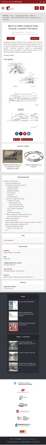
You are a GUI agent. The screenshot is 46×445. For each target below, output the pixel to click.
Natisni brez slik (27, 140)
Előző (9, 38)
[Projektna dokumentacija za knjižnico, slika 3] (23, 118)
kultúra (5, 253)
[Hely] (37, 8)
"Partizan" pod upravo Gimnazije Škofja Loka (18, 215)
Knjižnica (9, 211)
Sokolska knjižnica (12, 197)
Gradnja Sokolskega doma (13, 183)
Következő (36, 38)
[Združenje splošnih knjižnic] (23, 432)
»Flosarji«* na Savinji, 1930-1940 (26, 354)
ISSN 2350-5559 (35, 442)
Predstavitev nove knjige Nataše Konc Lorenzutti (25, 324)
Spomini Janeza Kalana (13, 213)
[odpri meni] (3, 8)
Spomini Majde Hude (15, 203)
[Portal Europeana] (23, 398)
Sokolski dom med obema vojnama (15, 185)
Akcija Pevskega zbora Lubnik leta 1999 (16, 224)
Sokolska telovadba (12, 187)
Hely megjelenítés (9, 241)
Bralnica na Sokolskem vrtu (15, 228)
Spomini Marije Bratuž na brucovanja (17, 217)
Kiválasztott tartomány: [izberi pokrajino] (12, 1)
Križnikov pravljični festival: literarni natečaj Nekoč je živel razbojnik (27, 314)
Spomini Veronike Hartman (16, 207)
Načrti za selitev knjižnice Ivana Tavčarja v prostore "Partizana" (23, 222)
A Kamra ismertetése (12, 442)
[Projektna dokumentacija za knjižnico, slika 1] (23, 73)
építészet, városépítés (14, 253)
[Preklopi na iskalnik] (42, 8)
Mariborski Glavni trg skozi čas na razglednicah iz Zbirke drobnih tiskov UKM (13, 167)
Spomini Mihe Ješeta (11, 220)
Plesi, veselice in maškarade (15, 209)
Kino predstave (11, 193)
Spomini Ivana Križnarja (12, 219)
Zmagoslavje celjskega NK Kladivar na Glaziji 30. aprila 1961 (26, 344)
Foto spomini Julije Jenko (16, 205)
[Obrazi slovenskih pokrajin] (23, 419)
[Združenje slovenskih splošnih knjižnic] (23, 412)
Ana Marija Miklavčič (9, 271)
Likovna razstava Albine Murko (27, 302)
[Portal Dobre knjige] (23, 425)
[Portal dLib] (23, 405)
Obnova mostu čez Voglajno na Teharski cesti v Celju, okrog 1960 (27, 365)
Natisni (16, 140)
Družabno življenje (12, 189)
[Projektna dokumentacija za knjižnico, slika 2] (23, 95)
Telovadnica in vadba (13, 201)
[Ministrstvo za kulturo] (23, 384)
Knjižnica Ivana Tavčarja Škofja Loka (26, 34)
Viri (6, 230)
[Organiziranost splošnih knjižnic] (23, 391)
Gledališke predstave (13, 191)
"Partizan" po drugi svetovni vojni (14, 199)
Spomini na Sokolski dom (11, 181)
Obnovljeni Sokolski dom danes (14, 226)
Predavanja (10, 195)
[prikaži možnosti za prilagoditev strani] (40, 1)
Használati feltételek (24, 442)
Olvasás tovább (9, 55)
